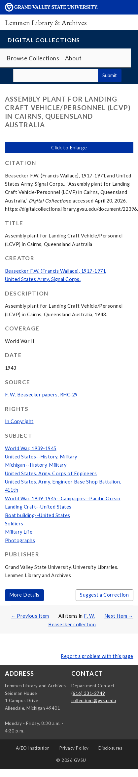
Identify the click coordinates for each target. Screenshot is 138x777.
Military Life (19, 532)
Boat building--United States (37, 515)
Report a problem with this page (97, 656)
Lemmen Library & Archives (46, 22)
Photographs (20, 540)
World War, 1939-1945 (30, 448)
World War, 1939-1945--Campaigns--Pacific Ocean (63, 498)
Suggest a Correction (104, 595)
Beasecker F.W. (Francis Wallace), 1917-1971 (55, 271)
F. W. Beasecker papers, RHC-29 (41, 394)
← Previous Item (30, 616)
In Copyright (19, 421)
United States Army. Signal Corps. (43, 279)
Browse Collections (33, 58)
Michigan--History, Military (36, 465)
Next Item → (118, 616)
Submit (109, 75)
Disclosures (110, 748)
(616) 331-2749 (88, 693)
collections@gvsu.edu (93, 700)
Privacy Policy (73, 748)
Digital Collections (44, 40)
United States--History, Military (41, 456)
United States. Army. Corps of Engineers (51, 473)
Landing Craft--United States (38, 507)
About (73, 58)
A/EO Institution (33, 748)
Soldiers (14, 523)
